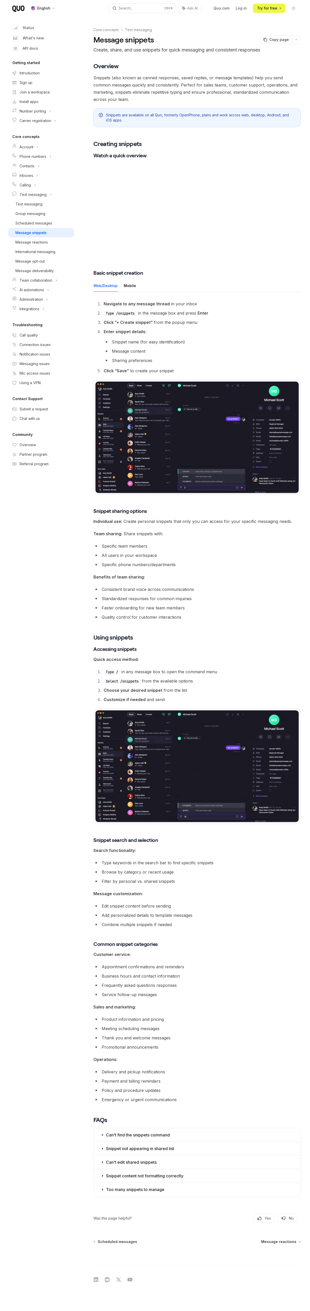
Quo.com (221, 8)
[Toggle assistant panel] (190, 8)
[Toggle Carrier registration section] (41, 120)
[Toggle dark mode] (293, 8)
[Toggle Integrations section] (41, 309)
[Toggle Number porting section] (41, 111)
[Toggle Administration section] (41, 299)
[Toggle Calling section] (41, 185)
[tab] (105, 285)
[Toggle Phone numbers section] (41, 156)
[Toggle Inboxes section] (41, 175)
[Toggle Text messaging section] (41, 194)
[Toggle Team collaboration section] (41, 280)
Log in (241, 8)
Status (23, 28)
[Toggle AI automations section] (41, 290)
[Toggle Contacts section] (41, 166)
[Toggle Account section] (41, 147)
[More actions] (296, 39)
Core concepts (106, 30)
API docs (25, 48)
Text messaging (138, 30)
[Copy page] (276, 39)
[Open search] (142, 8)
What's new (28, 38)
